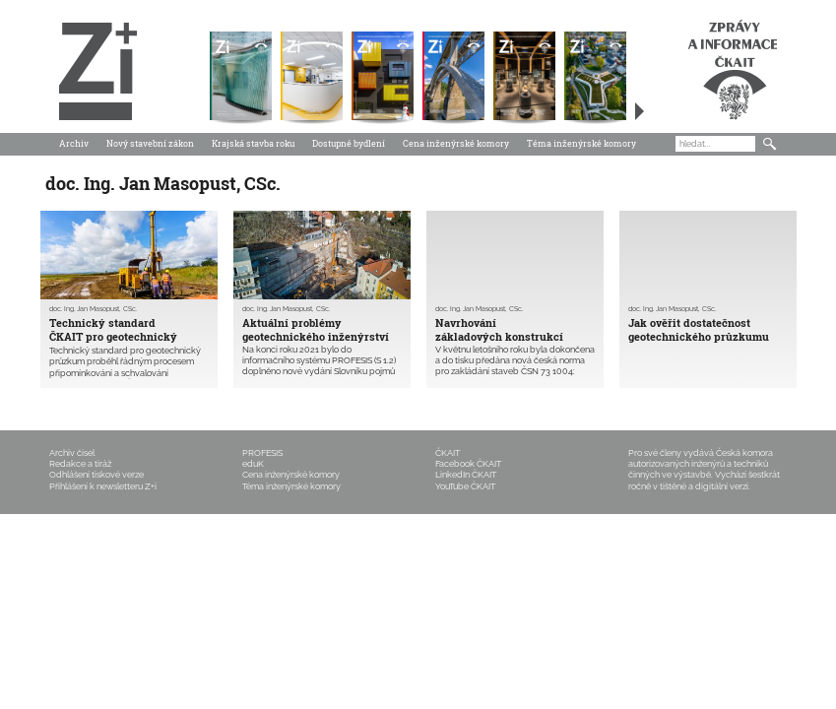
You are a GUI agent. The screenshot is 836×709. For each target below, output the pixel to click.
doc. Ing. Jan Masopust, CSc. (93, 309)
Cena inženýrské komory (456, 143)
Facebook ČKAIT (468, 464)
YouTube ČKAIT (465, 486)
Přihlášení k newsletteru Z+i (103, 486)
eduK (253, 464)
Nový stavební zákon (150, 143)
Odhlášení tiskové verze (96, 475)
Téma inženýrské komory (581, 143)
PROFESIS (262, 453)
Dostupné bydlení (348, 143)
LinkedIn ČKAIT (465, 475)
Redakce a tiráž (80, 464)
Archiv (74, 143)
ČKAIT (447, 453)
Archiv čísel (72, 453)
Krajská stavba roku (253, 143)
